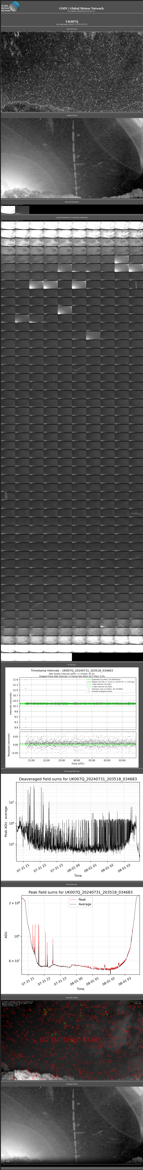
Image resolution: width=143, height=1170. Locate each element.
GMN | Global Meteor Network (81, 8)
